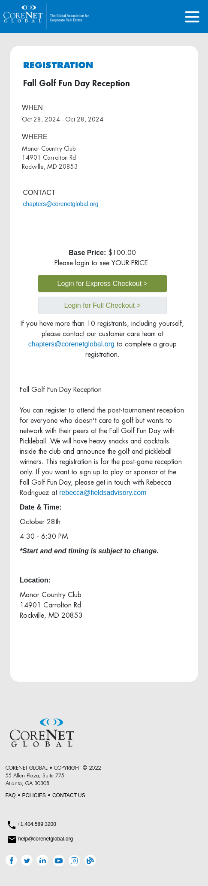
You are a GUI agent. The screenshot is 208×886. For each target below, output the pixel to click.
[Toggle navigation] (192, 16)
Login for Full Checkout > (102, 305)
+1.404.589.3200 (37, 824)
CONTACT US (68, 795)
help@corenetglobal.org (45, 839)
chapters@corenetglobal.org (61, 203)
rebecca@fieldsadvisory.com (103, 492)
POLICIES (34, 795)
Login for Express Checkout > (102, 283)
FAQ (11, 795)
